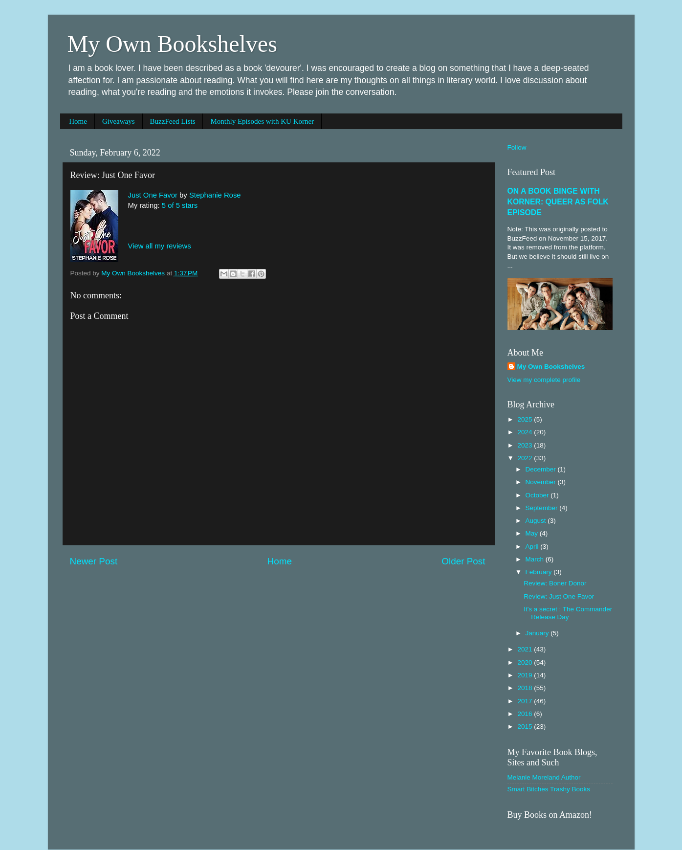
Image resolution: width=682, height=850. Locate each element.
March (536, 559)
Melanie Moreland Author (544, 777)
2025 (525, 419)
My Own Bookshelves (172, 44)
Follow (517, 147)
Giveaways (118, 121)
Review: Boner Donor (555, 583)
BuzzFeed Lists (173, 121)
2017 (525, 701)
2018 (525, 688)
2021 (525, 649)
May (533, 533)
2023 (525, 445)
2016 (525, 713)
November (542, 482)
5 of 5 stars (180, 205)
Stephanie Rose (215, 195)
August (537, 520)
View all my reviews (159, 246)
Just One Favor (152, 195)
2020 (525, 662)
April (533, 546)
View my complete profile (544, 379)
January (538, 633)
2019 (525, 675)
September (543, 508)
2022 (525, 458)
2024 (525, 432)
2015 (525, 726)
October (538, 495)
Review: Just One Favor (559, 596)
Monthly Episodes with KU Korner (262, 121)
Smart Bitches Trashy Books (549, 789)
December (542, 469)
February (540, 572)
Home (78, 121)
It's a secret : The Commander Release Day (568, 613)
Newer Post (94, 561)
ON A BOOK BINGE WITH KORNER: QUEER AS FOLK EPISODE (558, 202)
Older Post (463, 561)
